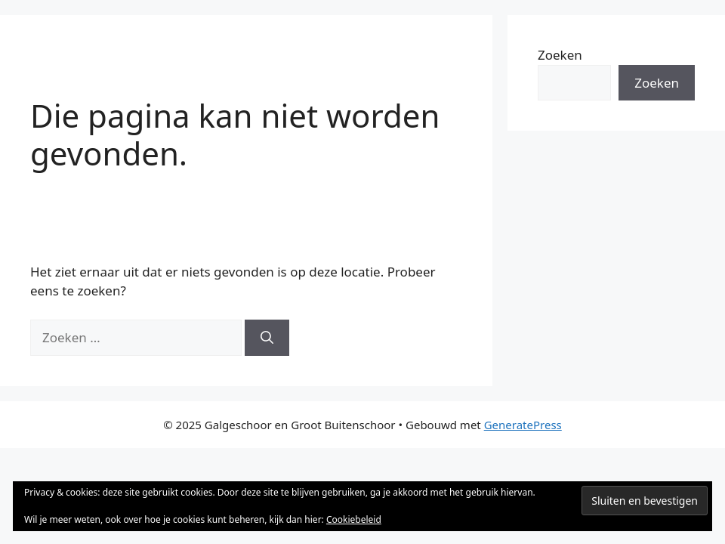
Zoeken (560, 54)
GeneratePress (523, 424)
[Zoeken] (267, 338)
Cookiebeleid (353, 519)
